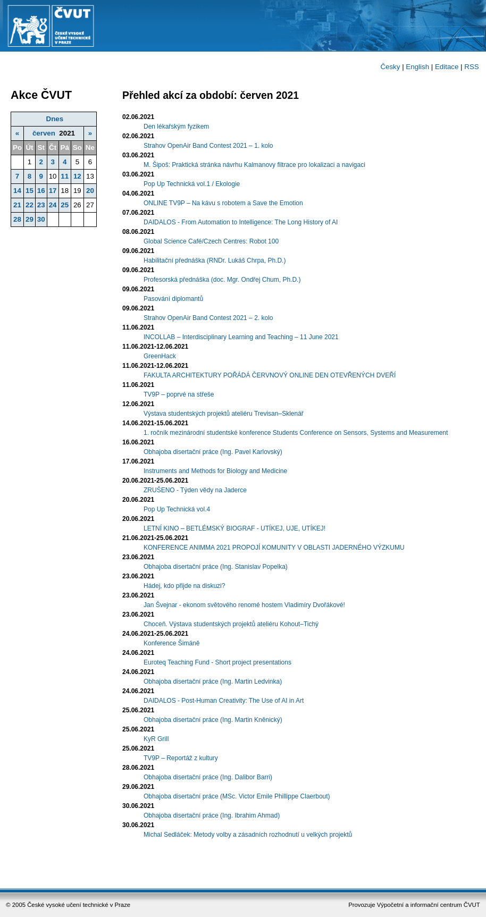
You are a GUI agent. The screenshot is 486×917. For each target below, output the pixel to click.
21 (17, 205)
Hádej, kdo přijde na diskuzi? (184, 586)
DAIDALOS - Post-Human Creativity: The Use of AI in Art (224, 700)
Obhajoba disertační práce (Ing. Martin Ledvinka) (213, 681)
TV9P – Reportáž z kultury (181, 758)
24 (53, 205)
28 (17, 219)
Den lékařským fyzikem (176, 126)
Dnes (55, 119)
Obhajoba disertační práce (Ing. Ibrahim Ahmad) (212, 815)
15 (29, 191)
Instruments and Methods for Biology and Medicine (215, 471)
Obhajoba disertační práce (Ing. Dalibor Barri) (208, 777)
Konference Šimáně (171, 643)
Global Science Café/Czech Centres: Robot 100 (211, 241)
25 (65, 205)
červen (43, 133)
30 (41, 219)
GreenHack (160, 356)
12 (77, 176)
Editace (446, 67)
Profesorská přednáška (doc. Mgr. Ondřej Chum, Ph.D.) (222, 279)
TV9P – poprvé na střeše (179, 394)
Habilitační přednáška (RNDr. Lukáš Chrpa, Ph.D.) (215, 260)
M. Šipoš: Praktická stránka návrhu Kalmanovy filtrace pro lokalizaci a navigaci (254, 165)
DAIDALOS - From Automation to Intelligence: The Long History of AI (241, 222)
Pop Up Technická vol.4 (177, 509)
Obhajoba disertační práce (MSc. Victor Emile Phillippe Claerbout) (237, 796)
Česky (390, 67)
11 (65, 176)
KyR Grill (156, 739)
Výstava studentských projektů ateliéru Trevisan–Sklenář (224, 413)
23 (41, 205)
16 (41, 191)
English (417, 67)
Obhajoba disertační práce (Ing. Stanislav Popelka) (216, 566)
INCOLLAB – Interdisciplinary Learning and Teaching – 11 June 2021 (241, 337)
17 (53, 191)
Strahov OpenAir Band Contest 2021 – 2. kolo (208, 318)
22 (29, 205)
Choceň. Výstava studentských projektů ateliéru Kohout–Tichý (231, 624)
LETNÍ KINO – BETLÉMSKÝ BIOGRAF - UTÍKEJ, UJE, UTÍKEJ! (234, 528)
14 (17, 191)
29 (29, 219)
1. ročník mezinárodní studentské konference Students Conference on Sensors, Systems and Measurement (296, 432)
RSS (471, 67)
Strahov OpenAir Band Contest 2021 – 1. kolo (208, 145)
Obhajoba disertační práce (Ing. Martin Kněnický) (213, 719)
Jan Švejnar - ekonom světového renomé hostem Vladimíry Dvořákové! (244, 605)
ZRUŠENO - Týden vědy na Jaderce (195, 490)
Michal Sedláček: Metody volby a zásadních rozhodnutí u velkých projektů (248, 834)
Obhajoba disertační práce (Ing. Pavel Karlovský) (213, 452)
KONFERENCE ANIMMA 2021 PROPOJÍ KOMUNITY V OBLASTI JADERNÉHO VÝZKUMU (274, 547)
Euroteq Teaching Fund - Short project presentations (217, 662)
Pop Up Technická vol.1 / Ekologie (192, 184)
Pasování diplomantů (173, 298)
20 (90, 191)
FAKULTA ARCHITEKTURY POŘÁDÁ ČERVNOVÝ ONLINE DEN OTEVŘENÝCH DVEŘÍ (270, 375)
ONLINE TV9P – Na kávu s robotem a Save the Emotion (223, 203)
